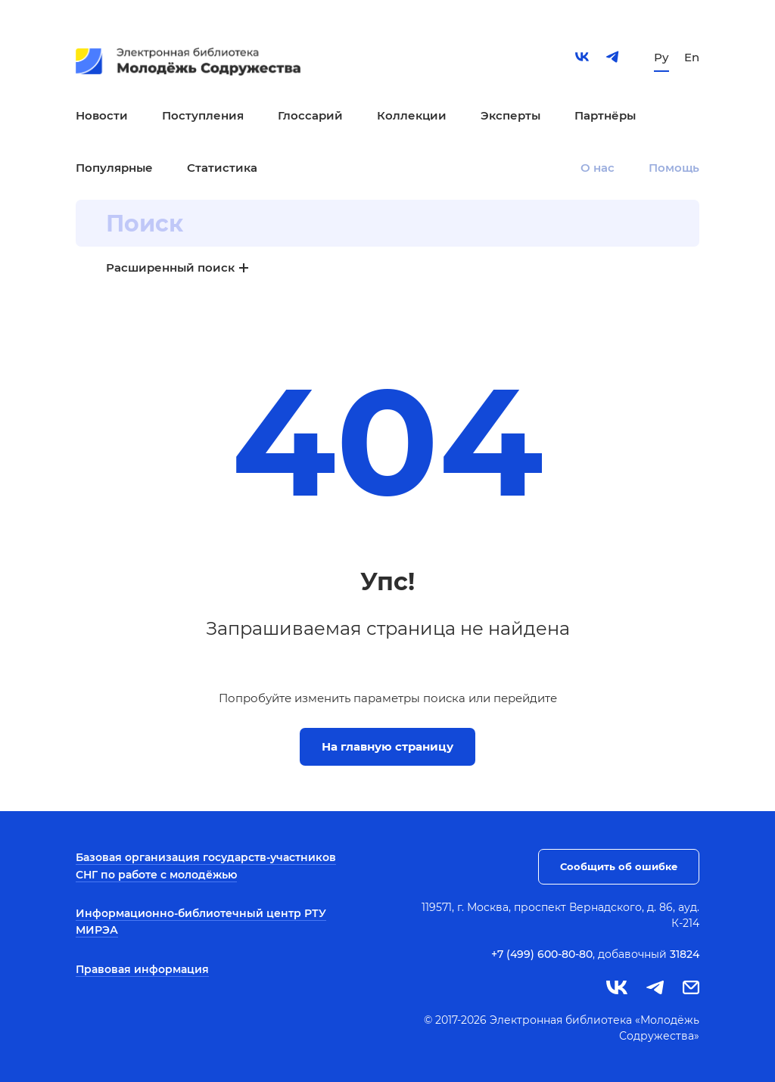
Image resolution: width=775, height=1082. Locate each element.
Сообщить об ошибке (618, 866)
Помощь (674, 167)
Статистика (222, 167)
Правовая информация (142, 969)
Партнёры (605, 115)
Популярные (114, 167)
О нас (597, 167)
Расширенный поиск (170, 268)
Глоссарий (310, 115)
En (691, 57)
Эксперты (510, 115)
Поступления (203, 115)
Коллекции (412, 115)
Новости (102, 115)
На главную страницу (387, 746)
